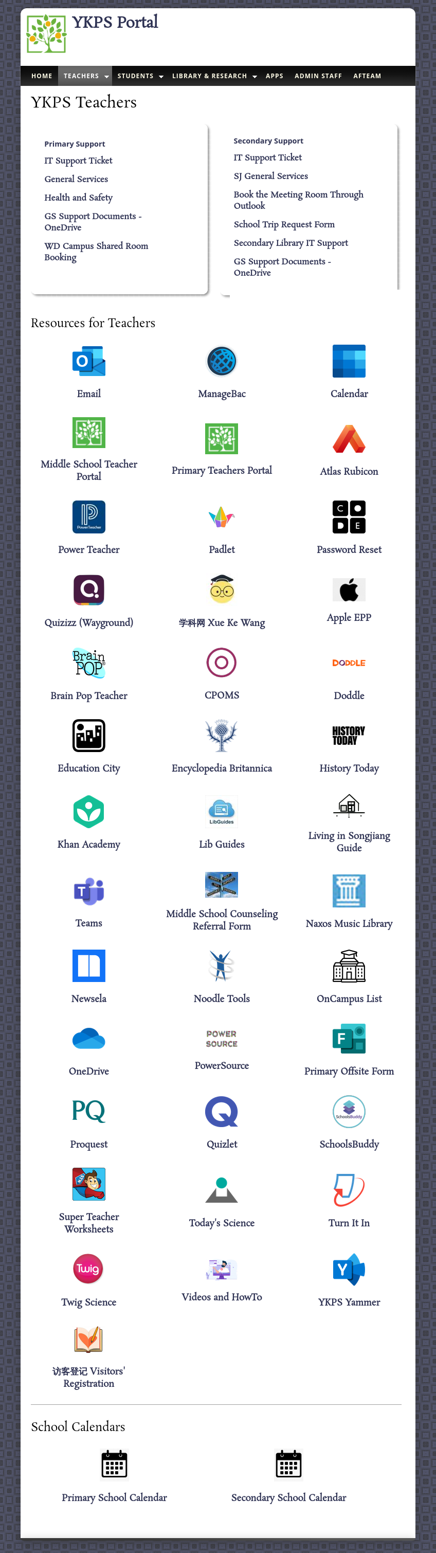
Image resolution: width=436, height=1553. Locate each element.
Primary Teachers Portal (222, 471)
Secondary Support (269, 141)
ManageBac (222, 394)
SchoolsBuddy (349, 1145)
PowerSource (222, 1066)
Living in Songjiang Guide (349, 842)
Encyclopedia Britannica (222, 769)
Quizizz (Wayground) (88, 623)
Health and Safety (78, 198)
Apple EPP (349, 618)
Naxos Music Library (349, 924)
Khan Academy (89, 845)
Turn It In (349, 1224)
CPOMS (222, 696)
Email (89, 394)
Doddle (349, 696)
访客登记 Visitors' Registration (88, 1378)
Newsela (88, 999)
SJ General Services (271, 177)
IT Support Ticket (78, 161)
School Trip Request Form (284, 225)
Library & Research (209, 76)
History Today (348, 769)
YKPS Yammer (349, 1303)
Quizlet (222, 1145)
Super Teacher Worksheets (89, 1223)
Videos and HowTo (221, 1298)
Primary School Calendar (114, 1498)
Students (136, 76)
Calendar (349, 394)
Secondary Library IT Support (291, 243)
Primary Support (74, 144)
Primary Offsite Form (349, 1072)
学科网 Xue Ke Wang (222, 623)
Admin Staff (318, 76)
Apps (274, 76)
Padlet (222, 550)
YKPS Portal (115, 23)
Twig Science (88, 1303)
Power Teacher (88, 550)
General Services (76, 180)
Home (41, 76)
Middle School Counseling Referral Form (222, 920)
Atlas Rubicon (349, 472)
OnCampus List (349, 999)
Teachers (81, 76)
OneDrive (88, 1072)
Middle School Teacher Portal (89, 471)
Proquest (88, 1145)
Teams (89, 924)
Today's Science (222, 1224)
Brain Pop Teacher (88, 696)
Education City (89, 769)
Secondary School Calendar (288, 1498)
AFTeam (368, 76)
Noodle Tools (222, 999)
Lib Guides (222, 845)
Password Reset (349, 550)
